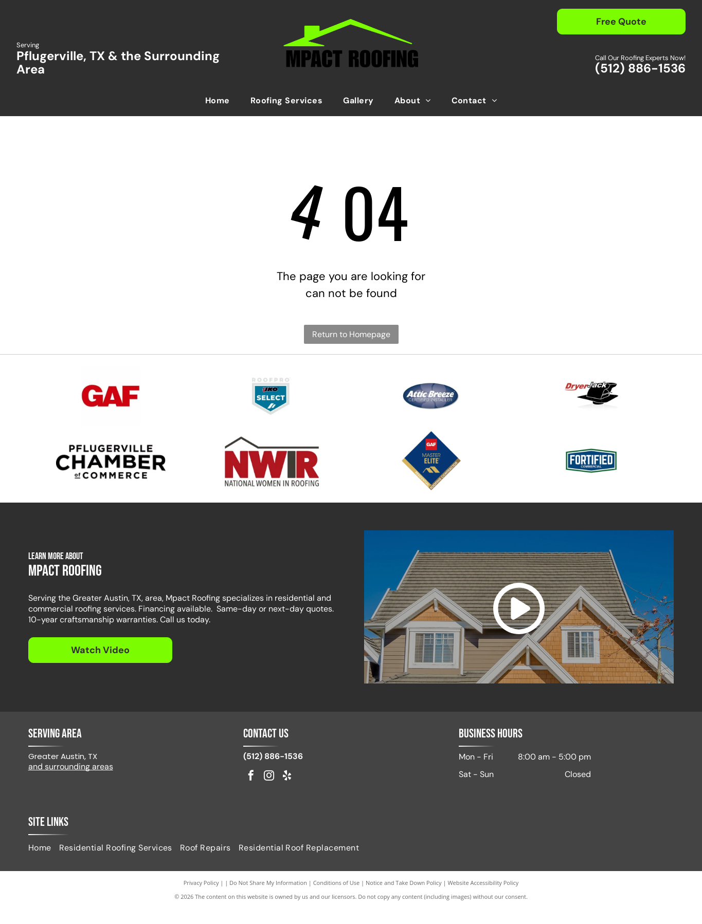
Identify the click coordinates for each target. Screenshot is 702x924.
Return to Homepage (351, 334)
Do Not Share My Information (268, 898)
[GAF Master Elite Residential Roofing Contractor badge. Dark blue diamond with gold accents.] (431, 471)
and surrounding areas (70, 782)
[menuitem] (217, 100)
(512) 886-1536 (640, 68)
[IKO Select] (270, 399)
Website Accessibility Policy (482, 898)
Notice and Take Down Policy (404, 898)
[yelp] (287, 792)
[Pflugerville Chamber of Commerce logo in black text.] (110, 471)
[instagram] (269, 792)
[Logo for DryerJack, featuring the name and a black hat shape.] (591, 399)
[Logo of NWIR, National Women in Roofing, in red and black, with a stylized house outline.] (270, 471)
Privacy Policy (201, 898)
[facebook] (251, 792)
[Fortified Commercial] (591, 471)
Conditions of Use (336, 898)
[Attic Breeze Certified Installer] (431, 399)
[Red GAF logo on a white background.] (110, 399)
